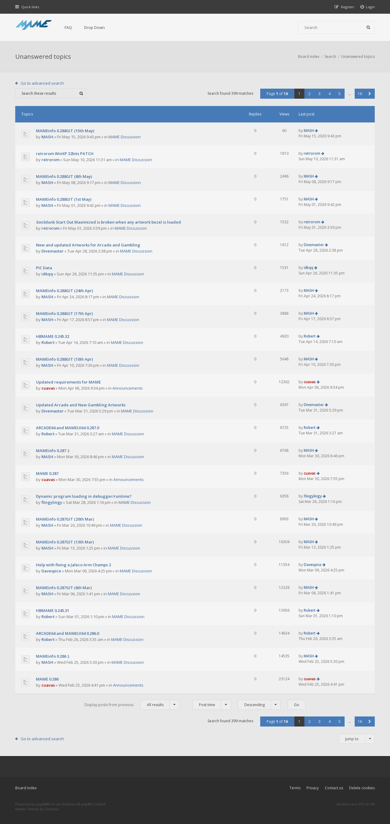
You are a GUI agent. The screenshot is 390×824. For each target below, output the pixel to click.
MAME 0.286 (47, 679)
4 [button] (329, 93)
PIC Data (44, 268)
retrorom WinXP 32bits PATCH (65, 153)
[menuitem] (367, 7)
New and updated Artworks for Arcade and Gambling (88, 245)
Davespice (51, 571)
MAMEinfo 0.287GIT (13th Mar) (65, 542)
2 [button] (309, 93)
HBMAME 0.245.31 (52, 610)
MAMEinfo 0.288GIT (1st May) (63, 199)
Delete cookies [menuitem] (362, 787)
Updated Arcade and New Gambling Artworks (81, 405)
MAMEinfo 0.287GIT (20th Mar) (65, 519)
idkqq (47, 274)
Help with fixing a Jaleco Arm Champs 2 (73, 565)
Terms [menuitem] (294, 787)
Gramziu (51, 809)
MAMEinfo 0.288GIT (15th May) (65, 130)
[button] (370, 94)
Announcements (127, 388)
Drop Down (94, 27)
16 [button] (360, 93)
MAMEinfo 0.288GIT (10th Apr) (64, 359)
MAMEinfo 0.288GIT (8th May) (64, 176)
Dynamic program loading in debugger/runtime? (84, 496)
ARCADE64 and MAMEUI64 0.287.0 (67, 427)
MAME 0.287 (47, 473)
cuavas (48, 388)
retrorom (50, 159)
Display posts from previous (131, 705)
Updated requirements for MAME (68, 382)
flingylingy (51, 502)
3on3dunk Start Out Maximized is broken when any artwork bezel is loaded (108, 222)
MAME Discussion (124, 137)
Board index (26, 787)
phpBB (41, 804)
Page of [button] (277, 93)
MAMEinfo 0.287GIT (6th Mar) (64, 587)
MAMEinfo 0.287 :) (52, 450)
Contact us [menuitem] (334, 787)
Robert (48, 342)
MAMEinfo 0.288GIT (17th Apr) (64, 313)
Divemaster (52, 251)
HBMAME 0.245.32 (52, 336)
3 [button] (319, 93)
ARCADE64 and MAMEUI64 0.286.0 (67, 633)
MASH (47, 137)
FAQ (68, 27)
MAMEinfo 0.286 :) (52, 656)
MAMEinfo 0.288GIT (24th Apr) (64, 290)
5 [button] (340, 93)
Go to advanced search (42, 83)
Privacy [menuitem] (313, 787)
